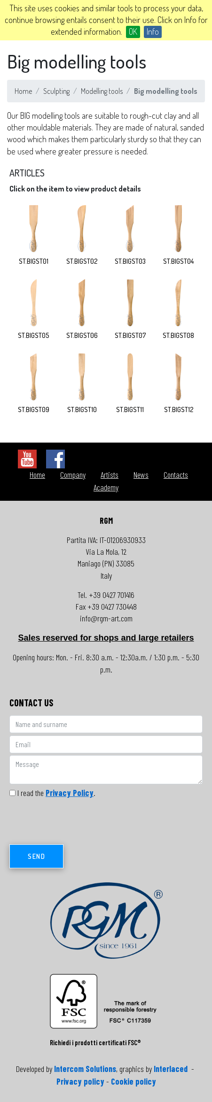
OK (133, 31)
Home (23, 91)
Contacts (176, 474)
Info (153, 31)
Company (73, 474)
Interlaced (171, 1069)
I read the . (56, 793)
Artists (109, 474)
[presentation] (80, 823)
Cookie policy (133, 1081)
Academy (106, 487)
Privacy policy (80, 1081)
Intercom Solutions (85, 1069)
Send (36, 856)
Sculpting (56, 91)
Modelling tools (102, 91)
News (141, 474)
